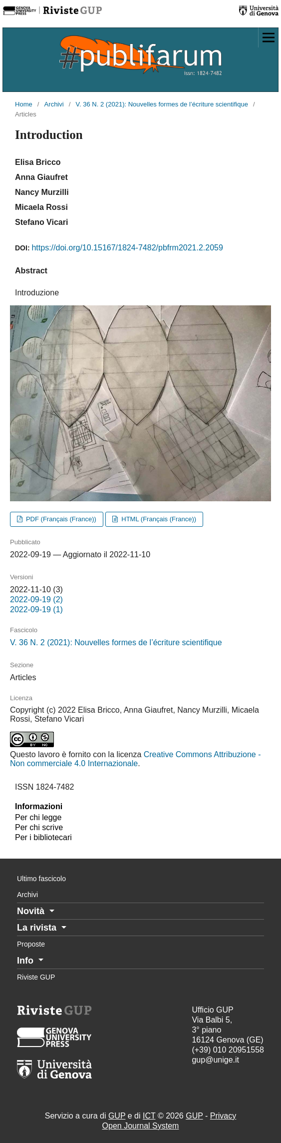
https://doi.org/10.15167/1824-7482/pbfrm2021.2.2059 (127, 247)
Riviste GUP (36, 977)
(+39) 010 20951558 (228, 1050)
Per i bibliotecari (43, 837)
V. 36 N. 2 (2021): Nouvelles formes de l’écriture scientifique (162, 104)
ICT (149, 1116)
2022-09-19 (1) (36, 609)
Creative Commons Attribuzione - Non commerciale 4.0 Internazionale (135, 759)
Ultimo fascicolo (41, 879)
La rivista (38, 928)
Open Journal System (140, 1126)
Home (23, 104)
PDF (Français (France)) (60, 519)
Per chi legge (38, 817)
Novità (32, 911)
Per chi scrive (39, 827)
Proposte (31, 944)
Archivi (54, 104)
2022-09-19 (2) (36, 599)
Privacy (223, 1116)
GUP (116, 1116)
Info (26, 961)
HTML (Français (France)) (158, 519)
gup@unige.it (215, 1060)
